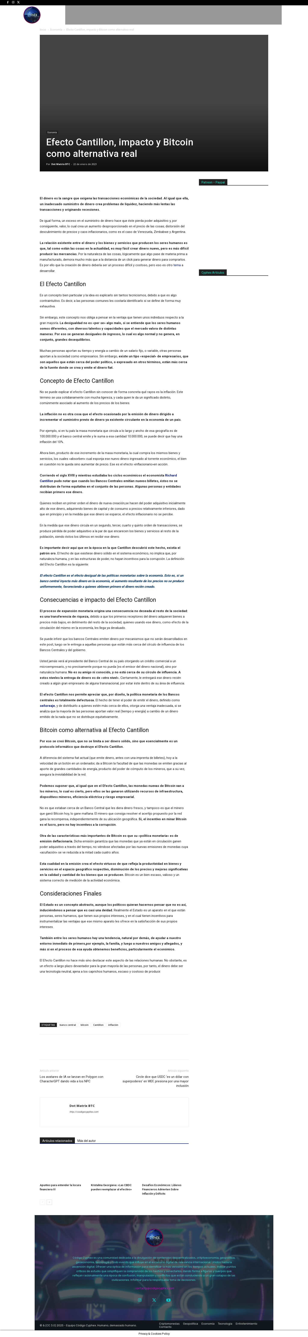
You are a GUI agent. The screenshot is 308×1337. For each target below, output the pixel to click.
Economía (56, 29)
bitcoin (85, 1024)
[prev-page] (42, 1202)
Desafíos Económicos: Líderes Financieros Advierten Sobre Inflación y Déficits (161, 1189)
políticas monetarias (121, 575)
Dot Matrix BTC (60, 164)
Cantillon (98, 1024)
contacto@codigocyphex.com (154, 1288)
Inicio (43, 29)
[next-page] (49, 1202)
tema (177, 265)
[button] (298, 15)
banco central (68, 1024)
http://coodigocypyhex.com (84, 1112)
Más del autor (86, 1141)
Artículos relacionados (57, 1141)
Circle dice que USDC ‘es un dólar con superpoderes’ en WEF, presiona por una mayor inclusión (156, 1081)
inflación (113, 1024)
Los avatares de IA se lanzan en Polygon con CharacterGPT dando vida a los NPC (71, 1079)
